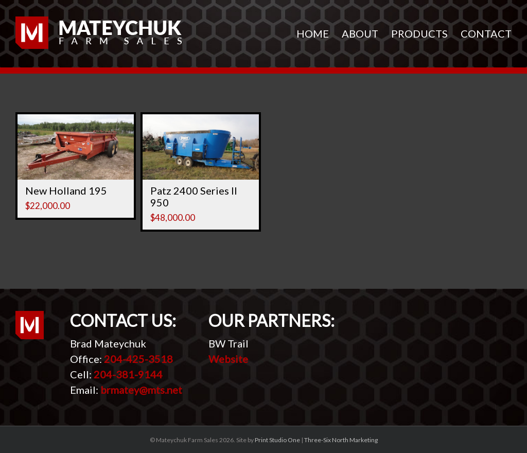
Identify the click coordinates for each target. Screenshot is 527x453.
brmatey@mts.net (141, 390)
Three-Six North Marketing (341, 440)
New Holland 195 (66, 190)
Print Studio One (277, 440)
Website (228, 359)
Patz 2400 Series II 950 (193, 196)
